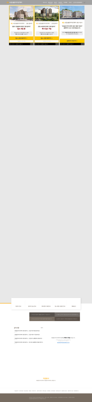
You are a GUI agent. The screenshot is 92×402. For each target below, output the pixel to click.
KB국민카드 (34, 390)
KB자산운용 (44, 390)
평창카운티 (50, 3)
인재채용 (65, 2)
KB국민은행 (21, 390)
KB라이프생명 (39, 390)
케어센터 (60, 3)
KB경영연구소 (76, 390)
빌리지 (55, 3)
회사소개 (45, 2)
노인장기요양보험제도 (77, 2)
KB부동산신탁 (58, 390)
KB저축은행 (53, 390)
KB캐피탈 (48, 390)
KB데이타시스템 (70, 390)
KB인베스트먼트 (64, 390)
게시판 (70, 2)
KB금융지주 (17, 390)
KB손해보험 (26, 390)
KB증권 (30, 390)
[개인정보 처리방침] (71, 397)
